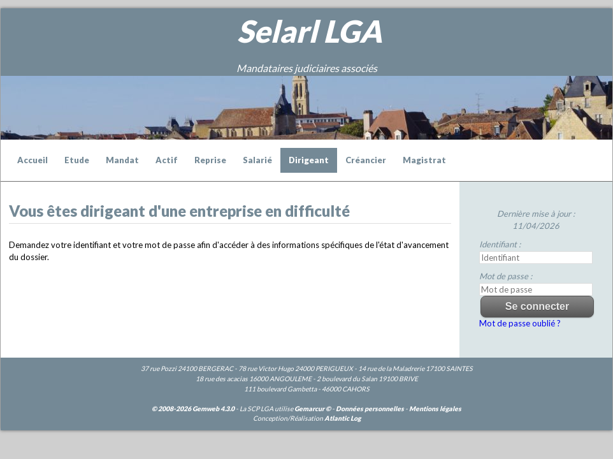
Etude (76, 160)
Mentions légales (435, 408)
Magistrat (424, 160)
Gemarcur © (312, 408)
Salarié (257, 160)
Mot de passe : (505, 276)
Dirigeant (309, 160)
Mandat (122, 160)
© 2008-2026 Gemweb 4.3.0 (193, 408)
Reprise (210, 160)
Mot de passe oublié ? (520, 323)
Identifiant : (500, 244)
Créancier (365, 160)
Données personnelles (370, 408)
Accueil (32, 160)
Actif (166, 160)
